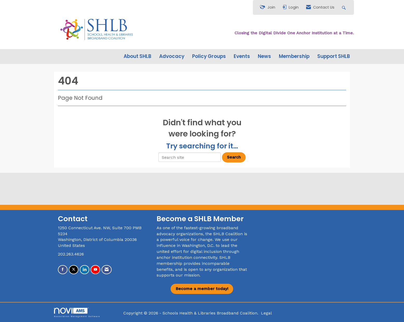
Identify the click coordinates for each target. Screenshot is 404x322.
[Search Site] (344, 7)
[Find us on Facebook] (63, 269)
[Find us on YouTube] (95, 269)
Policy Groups (209, 56)
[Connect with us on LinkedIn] (84, 269)
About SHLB (137, 56)
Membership (294, 56)
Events (242, 56)
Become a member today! (202, 288)
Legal (266, 313)
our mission (187, 275)
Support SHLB (333, 56)
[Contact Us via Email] (107, 269)
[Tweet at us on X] (73, 269)
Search (234, 157)
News (264, 56)
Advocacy (171, 56)
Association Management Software (77, 312)
